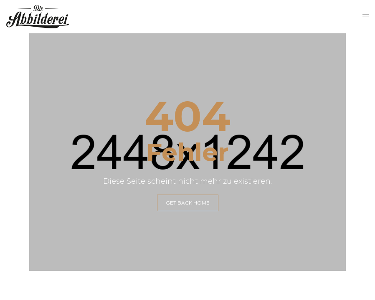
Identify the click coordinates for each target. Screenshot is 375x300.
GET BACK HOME (188, 203)
